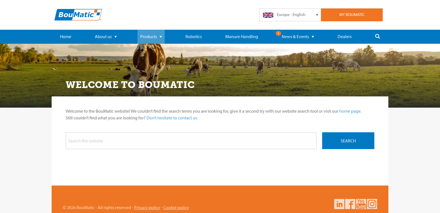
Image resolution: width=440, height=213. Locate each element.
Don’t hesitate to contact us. (172, 118)
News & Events (298, 36)
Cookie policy (176, 207)
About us (106, 36)
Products (151, 36)
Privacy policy (147, 207)
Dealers (345, 36)
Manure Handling (241, 36)
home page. (350, 111)
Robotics (193, 36)
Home (65, 36)
